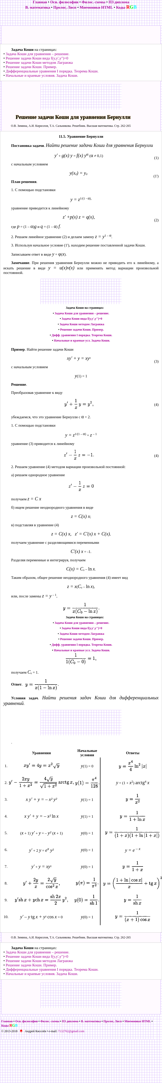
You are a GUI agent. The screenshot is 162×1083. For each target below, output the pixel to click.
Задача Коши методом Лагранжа (81, 324)
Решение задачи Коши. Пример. (31, 67)
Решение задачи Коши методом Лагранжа (39, 62)
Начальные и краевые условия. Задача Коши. (42, 75)
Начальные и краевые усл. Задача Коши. (82, 340)
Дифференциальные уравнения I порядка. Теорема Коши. (52, 71)
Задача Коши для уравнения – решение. (37, 54)
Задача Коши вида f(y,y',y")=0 (82, 318)
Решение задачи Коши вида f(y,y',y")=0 (37, 58)
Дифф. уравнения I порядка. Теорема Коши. (82, 335)
